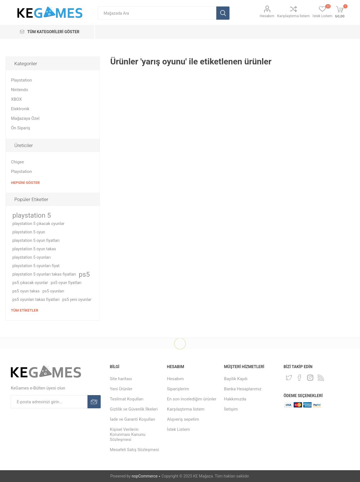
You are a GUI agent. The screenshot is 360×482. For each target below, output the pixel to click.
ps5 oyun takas (26, 291)
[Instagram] (310, 377)
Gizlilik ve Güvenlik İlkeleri (134, 409)
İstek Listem (178, 429)
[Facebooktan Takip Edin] (299, 377)
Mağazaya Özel (25, 118)
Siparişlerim (178, 388)
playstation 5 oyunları (31, 257)
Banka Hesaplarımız (243, 388)
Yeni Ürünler (121, 388)
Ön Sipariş (20, 127)
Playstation (21, 80)
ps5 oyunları (53, 291)
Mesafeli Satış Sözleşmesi (134, 449)
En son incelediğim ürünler (192, 399)
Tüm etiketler (24, 310)
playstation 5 (31, 215)
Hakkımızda (235, 399)
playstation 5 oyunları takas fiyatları (44, 274)
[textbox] (157, 13)
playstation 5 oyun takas (34, 249)
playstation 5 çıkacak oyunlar (38, 223)
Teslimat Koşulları (126, 399)
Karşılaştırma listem (293, 16)
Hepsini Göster (25, 183)
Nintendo (19, 89)
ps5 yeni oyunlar (76, 299)
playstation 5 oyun (28, 232)
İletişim (231, 409)
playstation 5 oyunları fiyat (36, 265)
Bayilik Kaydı (236, 378)
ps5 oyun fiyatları (66, 282)
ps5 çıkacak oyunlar (30, 282)
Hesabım (267, 16)
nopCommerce (145, 476)
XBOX (16, 99)
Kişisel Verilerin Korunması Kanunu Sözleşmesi (128, 434)
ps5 (84, 274)
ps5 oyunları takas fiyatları (35, 299)
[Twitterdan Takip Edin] (288, 377)
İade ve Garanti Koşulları (132, 419)
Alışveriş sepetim (183, 419)
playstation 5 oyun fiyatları (36, 240)
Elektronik (20, 108)
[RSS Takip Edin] (320, 377)
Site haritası (121, 378)
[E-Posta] (49, 401)
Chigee (17, 162)
